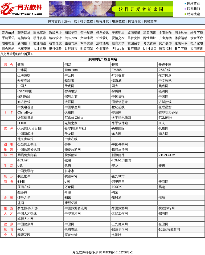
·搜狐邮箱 (70, 155)
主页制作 (165, 33)
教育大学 (118, 43)
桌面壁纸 (134, 33)
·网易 (67, 64)
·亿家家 (69, 171)
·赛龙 (114, 166)
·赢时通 (116, 197)
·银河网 (163, 91)
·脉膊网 (116, 91)
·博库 (67, 144)
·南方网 (163, 134)
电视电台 (8, 43)
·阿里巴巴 (118, 181)
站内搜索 (193, 14)
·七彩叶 (116, 235)
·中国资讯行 (25, 171)
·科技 (165, 118)
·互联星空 (164, 107)
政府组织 (134, 49)
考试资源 (149, 43)
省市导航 (55, 43)
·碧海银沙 (70, 91)
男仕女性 (134, 38)
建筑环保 (181, 43)
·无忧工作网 (119, 213)
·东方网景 (164, 75)
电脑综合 (24, 38)
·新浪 (20, 64)
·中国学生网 (72, 107)
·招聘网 (163, 213)
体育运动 (181, 38)
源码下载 (70, 21)
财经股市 (71, 49)
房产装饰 (165, 43)
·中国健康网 (25, 224)
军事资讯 (86, 43)
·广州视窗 (118, 75)
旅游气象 (71, 43)
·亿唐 (67, 166)
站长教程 (86, 21)
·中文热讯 (164, 80)
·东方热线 (23, 102)
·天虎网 (69, 86)
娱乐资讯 (102, 33)
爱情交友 (118, 38)
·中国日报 (118, 96)
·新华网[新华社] (75, 128)
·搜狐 (114, 64)
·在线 (164, 70)
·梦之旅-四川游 (27, 208)
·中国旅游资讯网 (28, 150)
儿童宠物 (165, 38)
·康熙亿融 (70, 203)
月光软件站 (80, 252)
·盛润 (20, 203)
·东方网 (116, 134)
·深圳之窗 (70, 96)
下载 (181, 49)
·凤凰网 (163, 128)
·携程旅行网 (119, 150)
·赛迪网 (116, 112)
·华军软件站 (119, 123)
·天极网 (69, 112)
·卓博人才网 (25, 219)
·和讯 (67, 197)
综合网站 (8, 49)
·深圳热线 (23, 96)
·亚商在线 (23, 187)
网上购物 (181, 33)
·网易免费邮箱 (27, 155)
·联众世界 (23, 176)
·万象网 (69, 187)
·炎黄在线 (23, 80)
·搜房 (161, 166)
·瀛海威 (116, 80)
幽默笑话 (71, 33)
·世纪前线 (118, 107)
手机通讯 (8, 38)
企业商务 (102, 49)
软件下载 (196, 33)
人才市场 (39, 49)
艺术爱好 (102, 38)
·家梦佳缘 (70, 235)
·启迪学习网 (119, 229)
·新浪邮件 (118, 155)
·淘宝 (114, 192)
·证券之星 (23, 197)
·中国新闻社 (25, 134)
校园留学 (134, 43)
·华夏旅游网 (72, 150)
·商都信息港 (119, 102)
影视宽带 (39, 33)
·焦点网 (163, 86)
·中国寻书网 (119, 144)
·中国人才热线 (27, 213)
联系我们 (193, 9)
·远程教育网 (169, 229)
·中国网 (163, 96)
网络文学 (150, 21)
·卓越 (67, 192)
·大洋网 (69, 102)
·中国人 (22, 86)
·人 (161, 123)
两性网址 (149, 38)
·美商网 (163, 181)
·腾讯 (70, 176)
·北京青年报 (25, 139)
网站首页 (193, 3)
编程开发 (102, 21)
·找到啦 (69, 80)
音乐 (8, 33)
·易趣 (161, 187)
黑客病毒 (149, 33)
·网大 (114, 86)
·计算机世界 (25, 118)
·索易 (67, 160)
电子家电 (196, 43)
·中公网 (69, 75)
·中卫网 (69, 224)
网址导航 (134, 21)
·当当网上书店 (27, 144)
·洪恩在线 (70, 229)
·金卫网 (163, 224)
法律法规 (102, 43)
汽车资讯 (24, 49)
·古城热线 (164, 102)
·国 (67, 181)
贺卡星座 (86, 33)
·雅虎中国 (164, 64)
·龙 (20, 166)
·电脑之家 (70, 123)
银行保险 (55, 49)
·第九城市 (118, 176)
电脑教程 (118, 21)
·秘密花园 (23, 235)
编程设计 (55, 38)
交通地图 (39, 43)
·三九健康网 (119, 224)
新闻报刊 (24, 43)
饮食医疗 (196, 38)
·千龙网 (69, 134)
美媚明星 (118, 33)
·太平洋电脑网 (121, 118)
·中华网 (22, 70)
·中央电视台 (25, 107)
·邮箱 (121, 160)
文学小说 (86, 38)
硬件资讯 (39, 38)
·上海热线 (23, 75)
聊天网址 (24, 33)
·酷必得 (22, 192)
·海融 (161, 197)
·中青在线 (70, 139)
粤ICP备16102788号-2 (118, 252)
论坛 (71, 38)
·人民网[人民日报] (29, 128)
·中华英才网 (72, 213)
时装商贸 (86, 49)
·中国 (24, 91)
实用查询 (196, 49)
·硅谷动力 (168, 112)
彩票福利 (165, 49)
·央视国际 (118, 128)
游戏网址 (55, 33)
